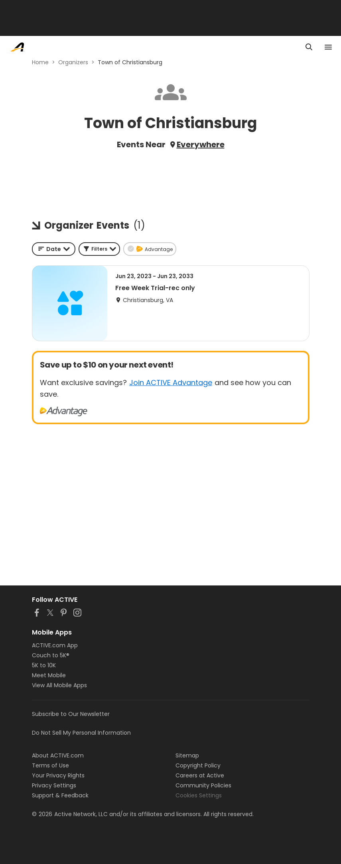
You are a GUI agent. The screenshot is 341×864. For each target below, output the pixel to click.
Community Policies (203, 785)
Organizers (73, 62)
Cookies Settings (198, 795)
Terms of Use (50, 765)
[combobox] (53, 249)
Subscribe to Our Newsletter (71, 714)
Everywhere (201, 144)
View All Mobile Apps (59, 685)
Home (40, 62)
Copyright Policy (198, 765)
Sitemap (187, 755)
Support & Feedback (60, 795)
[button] (99, 249)
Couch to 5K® (50, 655)
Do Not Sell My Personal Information (81, 733)
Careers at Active (199, 775)
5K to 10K (44, 665)
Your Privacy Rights (58, 775)
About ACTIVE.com (58, 755)
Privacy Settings (54, 785)
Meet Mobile (49, 675)
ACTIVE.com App (55, 645)
